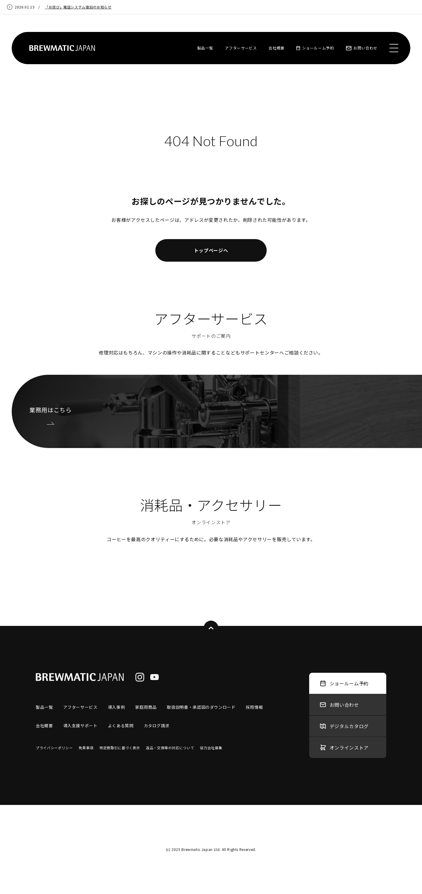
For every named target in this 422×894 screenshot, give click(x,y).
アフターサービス (241, 48)
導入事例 (116, 707)
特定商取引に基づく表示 (119, 747)
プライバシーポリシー (54, 747)
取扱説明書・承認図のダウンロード (201, 707)
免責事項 (86, 747)
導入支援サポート (80, 725)
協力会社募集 (211, 747)
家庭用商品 (145, 707)
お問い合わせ (361, 48)
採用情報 (254, 707)
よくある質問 (121, 725)
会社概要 (276, 48)
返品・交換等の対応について (170, 747)
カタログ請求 (157, 725)
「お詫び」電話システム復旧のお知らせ (78, 6)
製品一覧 (205, 48)
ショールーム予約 (315, 48)
